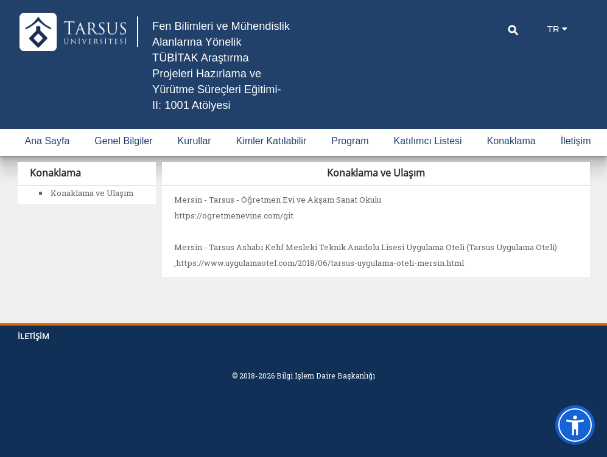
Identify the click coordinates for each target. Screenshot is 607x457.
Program (349, 157)
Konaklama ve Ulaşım (92, 208)
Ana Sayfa (47, 157)
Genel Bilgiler (123, 157)
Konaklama (511, 157)
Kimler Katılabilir (271, 157)
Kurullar (194, 157)
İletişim (576, 157)
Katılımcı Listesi (428, 157)
